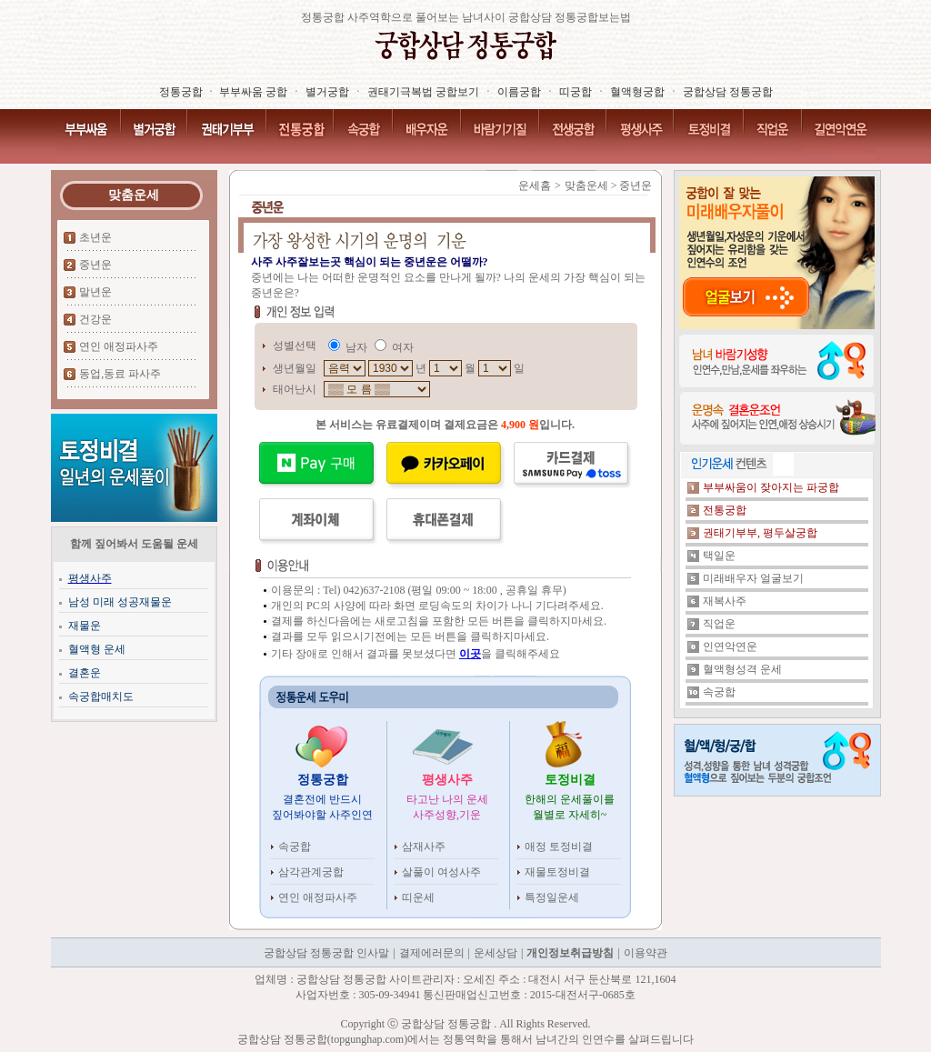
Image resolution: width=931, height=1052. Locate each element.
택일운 (719, 555)
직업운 (719, 623)
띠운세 (418, 897)
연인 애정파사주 (118, 346)
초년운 (95, 237)
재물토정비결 (557, 872)
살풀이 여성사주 (441, 872)
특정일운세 (552, 897)
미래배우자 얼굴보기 (753, 578)
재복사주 (724, 601)
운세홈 (534, 185)
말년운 (95, 292)
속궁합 (294, 846)
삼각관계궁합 (311, 872)
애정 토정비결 (559, 846)
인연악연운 (730, 646)
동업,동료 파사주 (120, 373)
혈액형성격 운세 (742, 669)
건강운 (95, 319)
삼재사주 (423, 846)
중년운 (95, 264)
